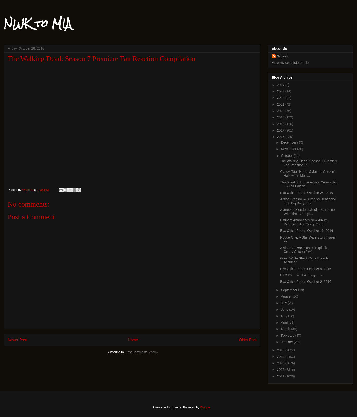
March (286, 329)
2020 (281, 111)
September (289, 290)
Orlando (283, 56)
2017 (281, 130)
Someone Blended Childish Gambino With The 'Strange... (307, 212)
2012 (281, 369)
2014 (281, 357)
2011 (281, 376)
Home (133, 340)
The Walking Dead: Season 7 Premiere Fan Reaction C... (309, 163)
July (284, 303)
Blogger (205, 407)
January (287, 342)
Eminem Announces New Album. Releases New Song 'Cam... (304, 222)
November (289, 149)
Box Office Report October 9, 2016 (305, 269)
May (284, 316)
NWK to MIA (38, 23)
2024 (281, 85)
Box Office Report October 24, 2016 (306, 193)
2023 (281, 91)
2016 (281, 137)
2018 (281, 124)
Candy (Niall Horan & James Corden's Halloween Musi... (308, 174)
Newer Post (17, 340)
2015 (281, 350)
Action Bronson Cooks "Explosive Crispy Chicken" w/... (304, 250)
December (289, 142)
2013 (281, 363)
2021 (281, 104)
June (285, 309)
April (284, 322)
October (287, 156)
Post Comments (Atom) (141, 352)
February (288, 335)
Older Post (248, 340)
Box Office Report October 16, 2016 (306, 231)
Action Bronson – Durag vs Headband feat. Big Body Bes (308, 201)
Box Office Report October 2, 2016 (305, 282)
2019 (281, 117)
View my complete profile (290, 63)
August (286, 296)
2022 (281, 98)
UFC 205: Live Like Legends (301, 275)
